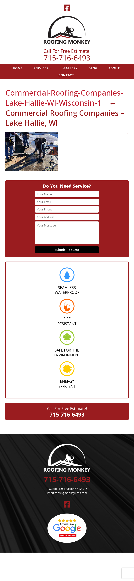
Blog (92, 68)
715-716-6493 (67, 58)
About (114, 68)
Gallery (70, 68)
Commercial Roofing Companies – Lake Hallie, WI (64, 113)
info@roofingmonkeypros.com (67, 493)
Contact (66, 75)
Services (43, 68)
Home (18, 68)
